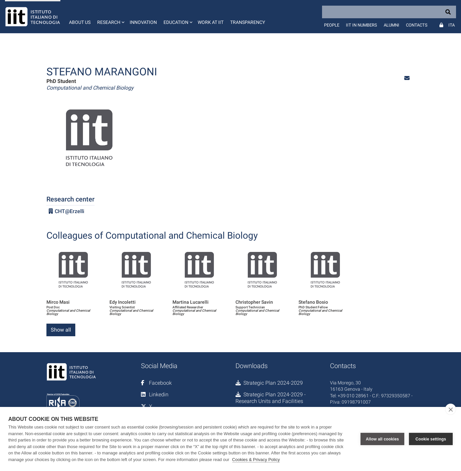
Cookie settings (431, 439)
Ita (451, 25)
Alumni (391, 25)
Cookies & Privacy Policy (256, 459)
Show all (61, 330)
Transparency (247, 22)
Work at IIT (211, 22)
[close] (450, 409)
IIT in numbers (361, 25)
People (331, 25)
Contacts (417, 25)
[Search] (389, 12)
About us (80, 22)
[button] (110, 16)
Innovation (143, 22)
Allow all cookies (382, 439)
